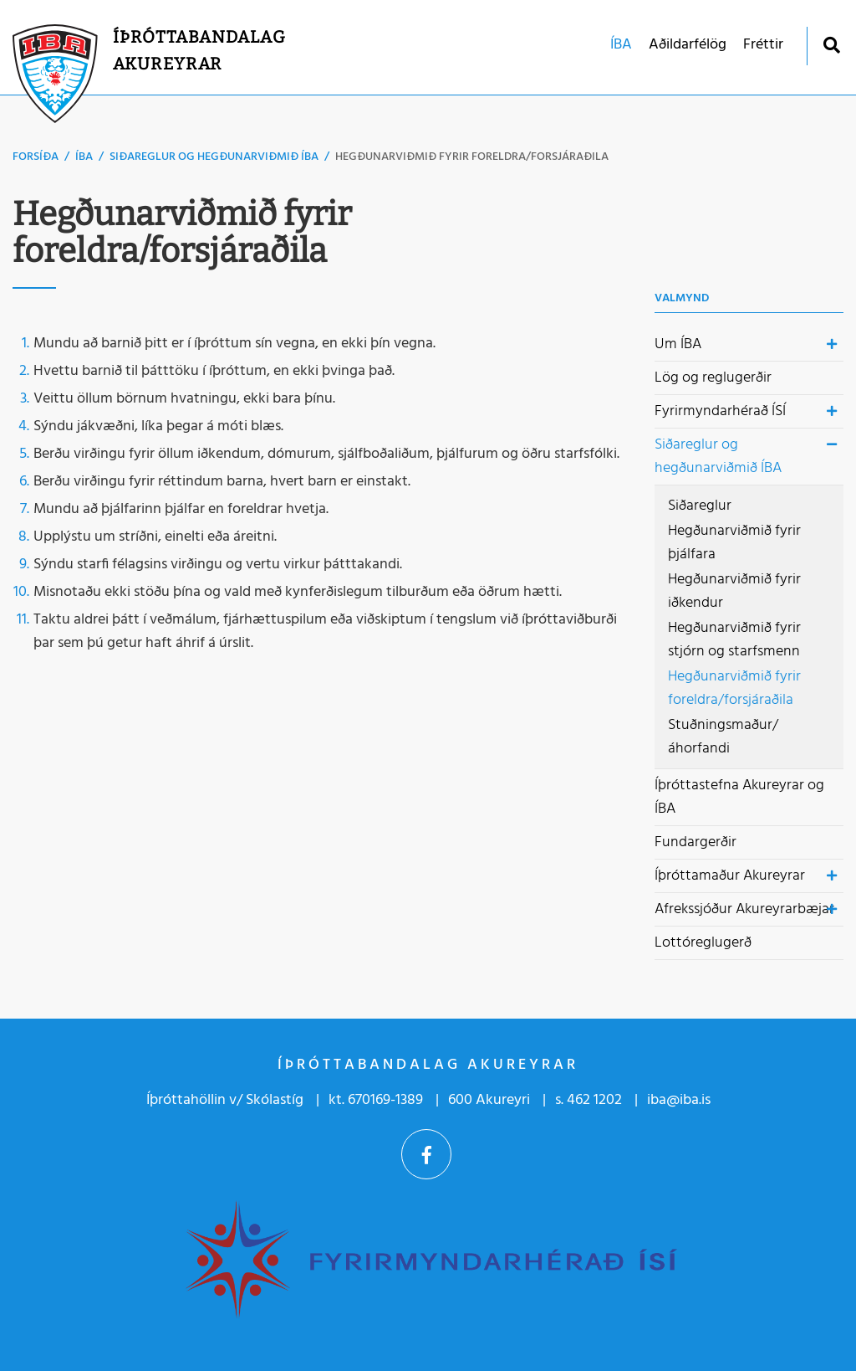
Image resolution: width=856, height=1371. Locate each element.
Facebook (426, 1154)
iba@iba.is (679, 1100)
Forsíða (36, 157)
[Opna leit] (831, 44)
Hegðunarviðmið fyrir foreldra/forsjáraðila (472, 157)
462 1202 (594, 1100)
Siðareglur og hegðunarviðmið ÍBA (214, 157)
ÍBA (84, 157)
